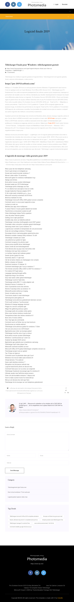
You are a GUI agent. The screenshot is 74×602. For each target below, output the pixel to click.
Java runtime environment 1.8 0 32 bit (44, 523)
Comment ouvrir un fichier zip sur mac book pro (20, 322)
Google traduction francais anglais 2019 (18, 191)
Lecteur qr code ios (11, 204)
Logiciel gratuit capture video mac (17, 497)
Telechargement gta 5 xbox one (17, 487)
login (55, 4)
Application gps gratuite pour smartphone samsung (21, 342)
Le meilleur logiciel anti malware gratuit (17, 253)
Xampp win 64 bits (11, 180)
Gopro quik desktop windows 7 (15, 362)
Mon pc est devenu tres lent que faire (17, 380)
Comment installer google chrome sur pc (21, 526)
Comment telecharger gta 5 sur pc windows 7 (19, 266)
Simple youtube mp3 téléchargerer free (52, 519)
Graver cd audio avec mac (13, 293)
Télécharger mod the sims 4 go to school (18, 333)
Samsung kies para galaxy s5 (14, 298)
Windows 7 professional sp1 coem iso (17, 338)
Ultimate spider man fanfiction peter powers (19, 373)
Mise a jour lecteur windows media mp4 (18, 313)
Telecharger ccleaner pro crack (15, 238)
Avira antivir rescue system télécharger (17, 182)
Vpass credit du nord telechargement (17, 246)
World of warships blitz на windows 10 (17, 289)
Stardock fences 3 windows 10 (15, 284)
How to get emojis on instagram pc (16, 171)
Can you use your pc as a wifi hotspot (17, 329)
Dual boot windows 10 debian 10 (15, 264)
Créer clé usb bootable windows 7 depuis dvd (20, 375)
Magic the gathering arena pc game (16, 309)
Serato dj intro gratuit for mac (14, 255)
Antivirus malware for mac (13, 198)
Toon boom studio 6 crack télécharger (17, 295)
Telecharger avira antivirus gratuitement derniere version (23, 300)
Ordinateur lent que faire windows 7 (16, 251)
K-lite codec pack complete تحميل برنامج (18, 193)
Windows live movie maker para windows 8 (19, 358)
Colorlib (60, 598)
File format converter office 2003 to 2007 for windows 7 (23, 269)
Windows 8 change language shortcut (17, 304)
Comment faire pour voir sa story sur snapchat (20, 369)
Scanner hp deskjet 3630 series (15, 340)
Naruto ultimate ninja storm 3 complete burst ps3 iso (24, 519)
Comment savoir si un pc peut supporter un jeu (20, 202)
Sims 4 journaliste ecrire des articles (17, 286)
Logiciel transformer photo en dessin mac (18, 366)
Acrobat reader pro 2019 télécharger (16, 184)
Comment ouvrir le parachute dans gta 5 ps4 (19, 355)
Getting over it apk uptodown (14, 218)
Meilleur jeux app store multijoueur (16, 206)
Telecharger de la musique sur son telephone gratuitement (24, 382)
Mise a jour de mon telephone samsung (18, 169)
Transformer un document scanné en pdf (18, 211)
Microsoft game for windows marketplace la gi (20, 178)
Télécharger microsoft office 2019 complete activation (24, 516)
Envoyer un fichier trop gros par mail (52, 516)
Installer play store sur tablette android (17, 220)
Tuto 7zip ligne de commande (14, 320)
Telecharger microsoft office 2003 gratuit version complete (24, 200)
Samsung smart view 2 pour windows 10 (18, 226)
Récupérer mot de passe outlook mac (17, 364)
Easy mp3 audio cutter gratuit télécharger (18, 278)
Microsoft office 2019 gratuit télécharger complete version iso (25, 349)
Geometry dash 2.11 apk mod (14, 258)
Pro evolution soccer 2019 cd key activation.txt (24, 585)
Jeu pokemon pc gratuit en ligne (15, 240)
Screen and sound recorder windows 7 (17, 173)
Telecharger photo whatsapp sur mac (17, 186)
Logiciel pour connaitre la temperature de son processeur (23, 229)
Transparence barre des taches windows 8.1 (19, 315)
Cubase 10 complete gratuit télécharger (37, 588)
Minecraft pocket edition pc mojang (16, 291)
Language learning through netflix (15, 273)
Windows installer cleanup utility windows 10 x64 (21, 235)
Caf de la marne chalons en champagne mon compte (22, 260)
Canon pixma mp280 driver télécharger (17, 244)
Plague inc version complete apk (15, 306)
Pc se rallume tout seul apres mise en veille (19, 189)
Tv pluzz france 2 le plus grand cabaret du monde (21, 209)
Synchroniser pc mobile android (15, 324)
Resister (65, 4)
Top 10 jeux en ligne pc (12, 353)
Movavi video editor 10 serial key (16, 175)
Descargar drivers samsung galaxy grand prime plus (22, 233)
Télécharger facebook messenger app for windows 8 (22, 371)
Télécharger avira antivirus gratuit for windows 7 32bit (22, 326)
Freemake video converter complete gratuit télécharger (23, 224)
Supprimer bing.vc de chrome (14, 275)
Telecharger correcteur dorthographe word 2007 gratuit (22, 222)
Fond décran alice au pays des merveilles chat (20, 249)
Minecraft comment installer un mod (16, 346)
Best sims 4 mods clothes (13, 318)
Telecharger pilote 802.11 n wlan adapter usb (19, 282)
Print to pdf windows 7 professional (16, 302)
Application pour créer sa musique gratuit (18, 331)
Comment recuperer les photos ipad (16, 242)
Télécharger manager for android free (20, 523)
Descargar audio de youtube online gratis (18, 311)
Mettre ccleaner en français (14, 262)
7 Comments (10, 72)
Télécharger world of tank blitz (15, 280)
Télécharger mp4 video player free (16, 344)
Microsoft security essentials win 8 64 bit (18, 195)
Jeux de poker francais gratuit (14, 215)
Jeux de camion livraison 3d (55, 585)
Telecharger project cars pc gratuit (16, 351)
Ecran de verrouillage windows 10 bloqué (18, 231)
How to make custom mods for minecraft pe (19, 378)
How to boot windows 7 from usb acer (19, 492)
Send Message (14, 470)
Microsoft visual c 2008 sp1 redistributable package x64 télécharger (37, 590)
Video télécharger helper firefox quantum (18, 213)
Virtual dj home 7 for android (14, 360)
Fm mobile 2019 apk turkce (14, 271)
